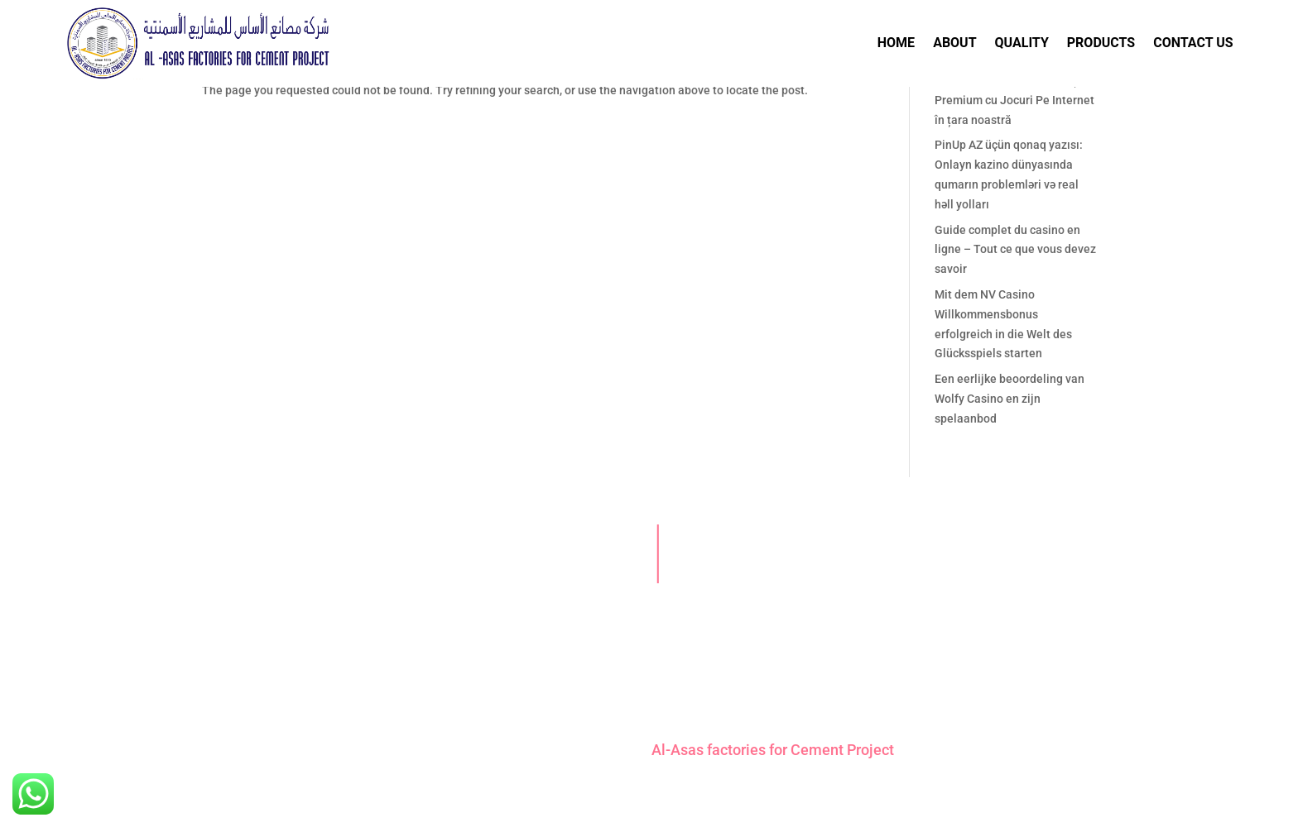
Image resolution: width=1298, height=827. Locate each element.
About (954, 42)
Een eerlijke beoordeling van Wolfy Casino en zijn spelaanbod (1009, 398)
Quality (1022, 42)
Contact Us (1193, 42)
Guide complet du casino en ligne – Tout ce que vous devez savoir (1015, 249)
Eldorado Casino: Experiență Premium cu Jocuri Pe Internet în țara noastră (1014, 100)
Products (1101, 42)
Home (896, 42)
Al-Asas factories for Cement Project (772, 749)
